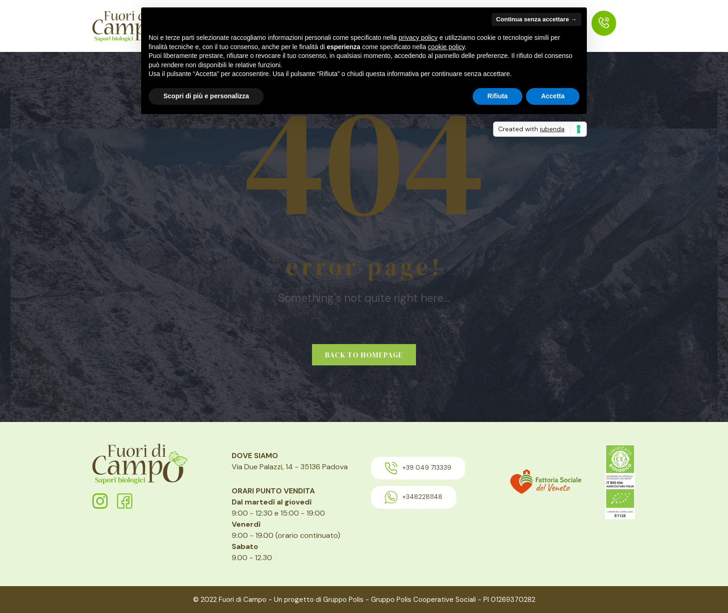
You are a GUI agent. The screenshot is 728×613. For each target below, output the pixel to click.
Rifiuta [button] (498, 96)
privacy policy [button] (418, 37)
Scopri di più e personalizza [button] (206, 96)
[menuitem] (603, 23)
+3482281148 (413, 497)
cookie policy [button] (446, 47)
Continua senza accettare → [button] (536, 19)
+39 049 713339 (418, 468)
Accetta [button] (553, 96)
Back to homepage (364, 355)
